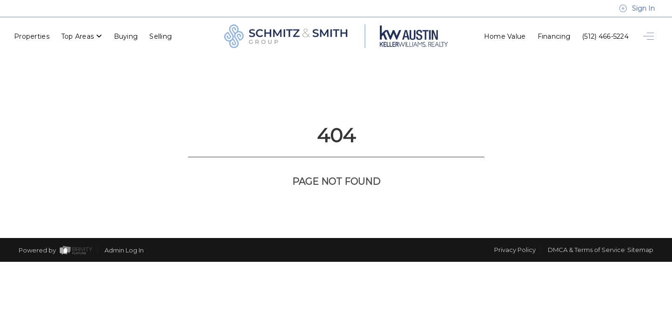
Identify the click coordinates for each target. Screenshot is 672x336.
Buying (126, 35)
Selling (160, 35)
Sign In (637, 8)
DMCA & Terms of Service (586, 215)
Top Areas (81, 35)
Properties (31, 35)
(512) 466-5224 (605, 35)
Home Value (505, 35)
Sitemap (640, 215)
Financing (554, 35)
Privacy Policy (515, 215)
